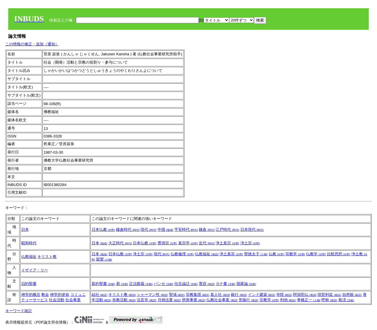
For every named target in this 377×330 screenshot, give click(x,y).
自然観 (352, 294)
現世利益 (329, 294)
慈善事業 (194, 300)
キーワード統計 (18, 311)
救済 (346, 300)
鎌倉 (207, 229)
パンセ (163, 283)
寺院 (284, 294)
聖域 (177, 294)
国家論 (246, 283)
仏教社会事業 (222, 300)
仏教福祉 (29, 256)
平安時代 (186, 229)
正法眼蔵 (141, 283)
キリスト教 (47, 256)
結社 (100, 294)
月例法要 (169, 300)
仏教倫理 (182, 254)
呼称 (329, 300)
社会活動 (56, 300)
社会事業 (73, 300)
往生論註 (186, 283)
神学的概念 (30, 294)
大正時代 (120, 243)
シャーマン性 (152, 294)
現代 (148, 229)
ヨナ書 (225, 283)
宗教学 (295, 254)
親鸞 (104, 259)
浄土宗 (250, 243)
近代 (207, 243)
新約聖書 (103, 283)
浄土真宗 (227, 243)
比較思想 (338, 254)
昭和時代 (29, 243)
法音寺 (146, 300)
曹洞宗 (167, 243)
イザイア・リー (34, 270)
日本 (25, 229)
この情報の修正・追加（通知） (32, 44)
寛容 (207, 283)
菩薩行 (248, 300)
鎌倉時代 (128, 229)
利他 (288, 300)
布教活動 (124, 300)
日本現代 (252, 229)
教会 (45, 294)
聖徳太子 (256, 254)
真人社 (220, 294)
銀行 (239, 294)
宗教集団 (197, 294)
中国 (165, 229)
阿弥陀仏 (305, 294)
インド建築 (261, 294)
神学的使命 (59, 294)
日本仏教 (103, 229)
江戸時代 (227, 229)
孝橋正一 (308, 300)
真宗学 (188, 243)
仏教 (277, 254)
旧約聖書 (29, 283)
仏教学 (316, 254)
